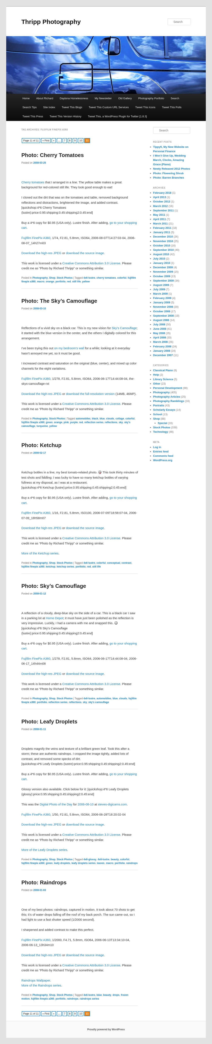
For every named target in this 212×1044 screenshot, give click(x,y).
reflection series (93, 422)
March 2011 (160, 223)
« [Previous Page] (53, 140)
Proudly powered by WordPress (106, 1029)
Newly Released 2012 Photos (171, 168)
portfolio (60, 281)
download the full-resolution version (90, 394)
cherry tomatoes (106, 277)
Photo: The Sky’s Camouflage (59, 301)
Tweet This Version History (65, 116)
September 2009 (163, 280)
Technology (160, 431)
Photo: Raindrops (43, 882)
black (95, 418)
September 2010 (163, 249)
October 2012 (161, 201)
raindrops (132, 863)
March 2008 (160, 341)
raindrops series (89, 998)
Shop (52, 277)
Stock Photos (65, 277)
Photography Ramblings (168, 401)
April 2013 (159, 197)
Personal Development (167, 388)
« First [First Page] (45, 140)
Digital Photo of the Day (56, 804)
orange (50, 281)
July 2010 (159, 258)
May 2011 (159, 214)
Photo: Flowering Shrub (168, 173)
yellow (86, 281)
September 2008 (163, 315)
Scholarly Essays (164, 409)
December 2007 (163, 355)
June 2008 (159, 328)
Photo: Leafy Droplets (49, 721)
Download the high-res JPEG (41, 253)
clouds (110, 418)
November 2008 (163, 306)
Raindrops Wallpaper (35, 980)
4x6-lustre (89, 277)
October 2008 (161, 311)
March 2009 (160, 293)
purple (74, 422)
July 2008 (159, 324)
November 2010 (163, 241)
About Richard (44, 98)
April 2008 (159, 337)
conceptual (113, 562)
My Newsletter (103, 98)
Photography (40, 277)
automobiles (83, 418)
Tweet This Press (32, 116)
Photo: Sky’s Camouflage (53, 586)
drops (116, 995)
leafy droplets (62, 863)
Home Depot (54, 618)
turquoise (42, 426)
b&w (99, 995)
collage (120, 418)
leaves (101, 863)
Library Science (163, 379)
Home (26, 98)
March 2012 (160, 206)
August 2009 (161, 285)
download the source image (85, 253)
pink (66, 422)
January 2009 (161, 302)
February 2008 (162, 346)
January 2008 (161, 350)
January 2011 (161, 232)
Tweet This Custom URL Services (109, 107)
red (69, 281)
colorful (121, 277)
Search (175, 98)
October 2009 (161, 276)
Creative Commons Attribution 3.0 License (91, 263)
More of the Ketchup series (39, 553)
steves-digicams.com (112, 804)
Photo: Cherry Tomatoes (52, 155)
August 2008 (161, 320)
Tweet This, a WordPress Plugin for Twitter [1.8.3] (117, 116)
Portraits (158, 405)
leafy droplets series (83, 863)
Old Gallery (125, 98)
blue (102, 418)
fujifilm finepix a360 (32, 422)
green (49, 422)
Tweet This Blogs (72, 107)
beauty (115, 859)
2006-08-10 (86, 804)
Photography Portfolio (151, 98)
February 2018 (162, 192)
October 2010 (161, 245)
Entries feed (161, 451)
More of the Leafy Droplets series (44, 850)
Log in (157, 447)
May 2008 (159, 333)
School (157, 414)
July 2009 (159, 289)
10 (80, 140)
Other (156, 383)
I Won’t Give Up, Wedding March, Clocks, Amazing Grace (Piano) (169, 160)
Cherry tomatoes (32, 182)
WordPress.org (162, 460)
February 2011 (162, 227)
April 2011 (159, 219)
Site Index (49, 107)
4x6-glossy (89, 859)
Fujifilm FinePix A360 (35, 238)
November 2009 (163, 271)
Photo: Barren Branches (168, 177)
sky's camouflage (98, 702)
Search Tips (29, 107)
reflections (111, 422)
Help (156, 374)
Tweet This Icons (145, 107)
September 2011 (163, 210)
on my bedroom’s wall (69, 348)
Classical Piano (163, 370)
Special (162, 423)
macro (41, 281)
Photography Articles (166, 396)
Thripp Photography (51, 21)
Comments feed (163, 455)
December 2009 (163, 267)
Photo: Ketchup (41, 445)
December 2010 (163, 236)
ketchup (50, 566)
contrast (126, 562)
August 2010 (161, 254)
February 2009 (162, 298)
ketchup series (65, 566)
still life (76, 281)
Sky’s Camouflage (124, 328)
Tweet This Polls (171, 107)
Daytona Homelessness (74, 98)
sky (121, 422)
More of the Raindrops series (41, 985)
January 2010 (161, 263)
